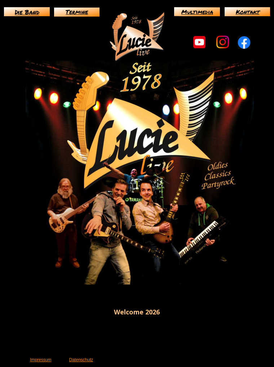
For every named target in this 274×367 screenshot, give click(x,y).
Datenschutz (81, 359)
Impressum (40, 359)
